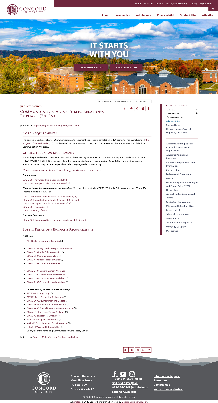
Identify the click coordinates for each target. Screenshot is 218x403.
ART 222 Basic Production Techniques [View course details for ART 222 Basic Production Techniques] (45, 297)
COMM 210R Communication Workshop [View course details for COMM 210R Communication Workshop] (46, 278)
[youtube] (123, 374)
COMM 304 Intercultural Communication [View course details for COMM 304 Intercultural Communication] (46, 304)
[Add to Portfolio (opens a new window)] (131, 108)
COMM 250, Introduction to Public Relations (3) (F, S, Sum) (51, 199)
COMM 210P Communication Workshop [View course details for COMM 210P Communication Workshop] (46, 274)
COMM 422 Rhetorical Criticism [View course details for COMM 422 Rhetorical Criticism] (42, 315)
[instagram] (132, 374)
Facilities (170, 178)
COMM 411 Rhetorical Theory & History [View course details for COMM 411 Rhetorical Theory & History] (46, 312)
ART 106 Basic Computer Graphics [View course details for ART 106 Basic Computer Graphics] (43, 240)
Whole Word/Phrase (176, 117)
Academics (123, 15)
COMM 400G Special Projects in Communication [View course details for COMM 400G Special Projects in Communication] (50, 308)
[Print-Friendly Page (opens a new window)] (142, 108)
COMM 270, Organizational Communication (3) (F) (47, 203)
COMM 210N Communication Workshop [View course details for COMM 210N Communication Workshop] (46, 270)
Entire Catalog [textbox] (172, 110)
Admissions (143, 15)
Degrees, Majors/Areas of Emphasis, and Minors (56, 125)
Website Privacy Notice (168, 389)
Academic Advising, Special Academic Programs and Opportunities (179, 147)
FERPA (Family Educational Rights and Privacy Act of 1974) (182, 184)
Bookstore (160, 380)
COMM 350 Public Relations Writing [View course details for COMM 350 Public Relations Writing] (44, 252)
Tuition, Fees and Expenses (179, 222)
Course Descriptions (91, 67)
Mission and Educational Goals (181, 205)
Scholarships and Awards (178, 214)
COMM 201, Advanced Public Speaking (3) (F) (45, 179)
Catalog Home (173, 124)
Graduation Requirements (178, 201)
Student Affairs (173, 218)
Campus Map (162, 384)
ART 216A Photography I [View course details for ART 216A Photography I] (38, 293)
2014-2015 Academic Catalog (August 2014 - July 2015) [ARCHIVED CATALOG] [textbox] (124, 101)
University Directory (176, 226)
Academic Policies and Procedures (177, 156)
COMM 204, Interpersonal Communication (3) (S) (46, 183)
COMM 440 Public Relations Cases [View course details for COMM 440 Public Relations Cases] (43, 259)
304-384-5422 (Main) (125, 383)
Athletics (207, 15)
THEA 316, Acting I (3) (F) (35, 210)
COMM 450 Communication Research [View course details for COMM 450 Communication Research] (45, 263)
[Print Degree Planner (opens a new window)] (125, 108)
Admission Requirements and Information (180, 164)
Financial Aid (165, 15)
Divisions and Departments (179, 174)
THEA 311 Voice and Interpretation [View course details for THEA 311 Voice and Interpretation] (43, 326)
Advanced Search (174, 120)
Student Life (188, 15)
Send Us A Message (124, 391)
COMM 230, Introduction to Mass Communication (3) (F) (50, 196)
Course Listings (173, 170)
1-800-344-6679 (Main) (127, 378)
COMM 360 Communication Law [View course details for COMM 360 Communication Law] (42, 255)
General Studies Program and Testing (180, 196)
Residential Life (173, 210)
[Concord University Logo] (26, 3)
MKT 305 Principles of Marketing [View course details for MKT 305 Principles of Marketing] (42, 319)
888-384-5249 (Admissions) (130, 387)
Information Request (167, 376)
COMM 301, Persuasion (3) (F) (37, 206)
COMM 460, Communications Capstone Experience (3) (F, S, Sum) (54, 219)
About (106, 15)
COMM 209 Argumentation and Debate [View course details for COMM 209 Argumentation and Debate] (46, 300)
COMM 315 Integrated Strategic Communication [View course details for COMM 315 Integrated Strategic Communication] (50, 248)
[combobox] (124, 101)
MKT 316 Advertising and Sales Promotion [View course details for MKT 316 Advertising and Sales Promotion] (47, 323)
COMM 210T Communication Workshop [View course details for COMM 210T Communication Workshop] (46, 282)
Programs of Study (126, 67)
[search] (132, 9)
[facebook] (115, 374)
